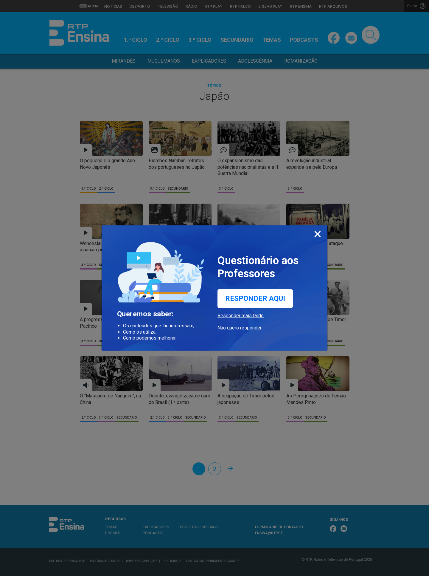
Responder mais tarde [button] (240, 315)
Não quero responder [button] (239, 328)
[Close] (317, 232)
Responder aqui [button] (255, 298)
